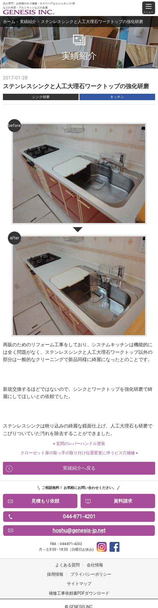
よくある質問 (67, 565)
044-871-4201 (79, 516)
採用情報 (55, 574)
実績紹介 (28, 21)
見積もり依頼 (45, 501)
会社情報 (95, 565)
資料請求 (123, 501)
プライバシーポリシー (90, 574)
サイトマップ (79, 583)
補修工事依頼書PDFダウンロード (79, 593)
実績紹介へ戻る (79, 468)
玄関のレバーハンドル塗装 (80, 443)
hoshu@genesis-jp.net (79, 530)
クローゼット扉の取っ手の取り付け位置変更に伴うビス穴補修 (77, 452)
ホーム (9, 21)
